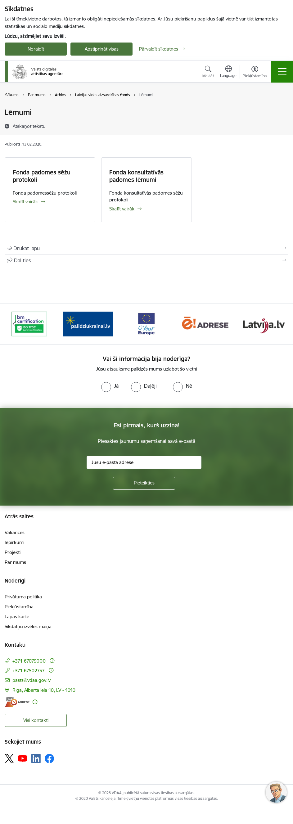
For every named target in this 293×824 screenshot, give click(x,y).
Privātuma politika (23, 597)
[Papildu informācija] (52, 660)
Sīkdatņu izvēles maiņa (28, 626)
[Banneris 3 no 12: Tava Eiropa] (146, 323)
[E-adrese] (17, 702)
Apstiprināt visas (102, 49)
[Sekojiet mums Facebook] (49, 758)
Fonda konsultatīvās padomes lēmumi (136, 176)
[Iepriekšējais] (14, 324)
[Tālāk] (278, 324)
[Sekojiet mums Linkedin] (36, 758)
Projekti (12, 552)
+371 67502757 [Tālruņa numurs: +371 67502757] (28, 670)
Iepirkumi (14, 542)
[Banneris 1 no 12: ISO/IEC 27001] (29, 323)
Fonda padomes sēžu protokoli (41, 176)
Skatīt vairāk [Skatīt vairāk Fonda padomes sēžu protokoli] (25, 202)
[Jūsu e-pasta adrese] (144, 462)
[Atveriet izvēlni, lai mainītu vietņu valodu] (228, 72)
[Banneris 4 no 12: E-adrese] (205, 323)
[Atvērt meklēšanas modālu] (208, 72)
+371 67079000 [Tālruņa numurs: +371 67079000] (29, 661)
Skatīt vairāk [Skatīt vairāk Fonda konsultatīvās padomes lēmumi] (121, 209)
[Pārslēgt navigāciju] (282, 72)
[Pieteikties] (144, 483)
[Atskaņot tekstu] (29, 126)
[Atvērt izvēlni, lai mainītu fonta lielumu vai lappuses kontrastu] (255, 72)
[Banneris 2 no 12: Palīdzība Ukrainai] (88, 323)
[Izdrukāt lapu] (146, 248)
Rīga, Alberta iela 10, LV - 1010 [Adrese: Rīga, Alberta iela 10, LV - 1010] (43, 690)
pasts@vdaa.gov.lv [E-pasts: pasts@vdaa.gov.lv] (31, 680)
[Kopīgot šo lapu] (146, 260)
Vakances (15, 532)
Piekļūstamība (19, 607)
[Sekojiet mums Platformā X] (9, 758)
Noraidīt (36, 49)
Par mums (15, 562)
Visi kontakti (35, 720)
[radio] (110, 385)
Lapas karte (17, 616)
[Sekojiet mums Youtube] (22, 758)
